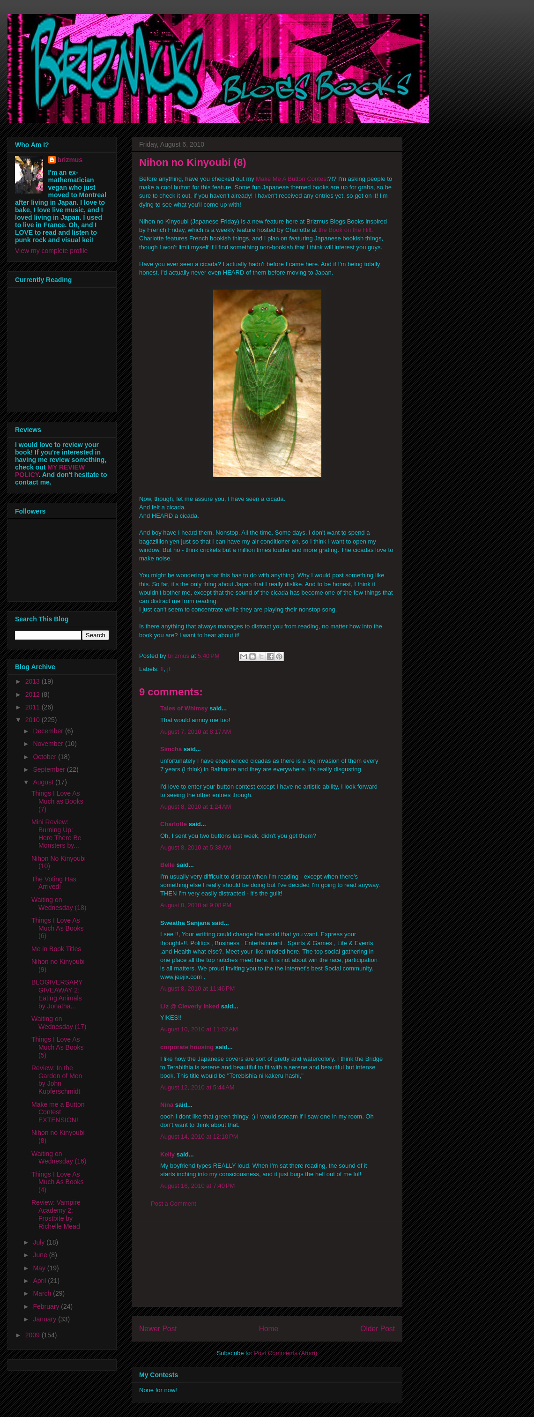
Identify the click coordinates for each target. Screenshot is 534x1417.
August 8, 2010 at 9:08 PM (195, 905)
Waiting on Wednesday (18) (58, 903)
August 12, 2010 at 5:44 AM (197, 1087)
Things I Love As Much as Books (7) (57, 801)
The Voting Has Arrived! (53, 883)
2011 (33, 707)
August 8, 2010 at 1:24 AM (195, 806)
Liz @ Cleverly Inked (189, 1006)
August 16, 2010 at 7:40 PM (197, 1185)
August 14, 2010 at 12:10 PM (199, 1136)
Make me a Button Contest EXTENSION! (58, 1112)
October (45, 757)
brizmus (70, 160)
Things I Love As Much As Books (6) (57, 928)
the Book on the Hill (345, 229)
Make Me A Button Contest (292, 178)
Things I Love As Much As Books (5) (57, 1047)
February (47, 1306)
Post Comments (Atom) (285, 1353)
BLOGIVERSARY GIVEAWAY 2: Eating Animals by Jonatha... (56, 993)
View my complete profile (51, 250)
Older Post (377, 1329)
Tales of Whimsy (184, 708)
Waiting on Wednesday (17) (58, 1022)
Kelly (167, 1154)
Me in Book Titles (56, 949)
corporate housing (187, 1047)
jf (169, 668)
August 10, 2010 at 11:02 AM (199, 1029)
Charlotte (173, 824)
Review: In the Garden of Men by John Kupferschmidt (56, 1079)
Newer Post (158, 1329)
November (49, 743)
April (40, 1280)
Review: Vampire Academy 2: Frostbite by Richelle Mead (56, 1214)
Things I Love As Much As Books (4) (57, 1182)
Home (269, 1329)
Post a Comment (173, 1203)
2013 (33, 681)
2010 (33, 719)
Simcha (171, 749)
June (41, 1255)
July (39, 1242)
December (49, 731)
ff (162, 668)
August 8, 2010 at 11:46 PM (197, 988)
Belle (167, 864)
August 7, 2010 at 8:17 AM (195, 731)
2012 (33, 694)
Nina (166, 1104)
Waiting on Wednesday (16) (58, 1157)
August (44, 782)
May (40, 1268)
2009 (33, 1335)
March (43, 1293)
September (50, 769)
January (45, 1319)
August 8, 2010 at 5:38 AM (195, 847)
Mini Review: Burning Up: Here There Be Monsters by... (56, 833)
